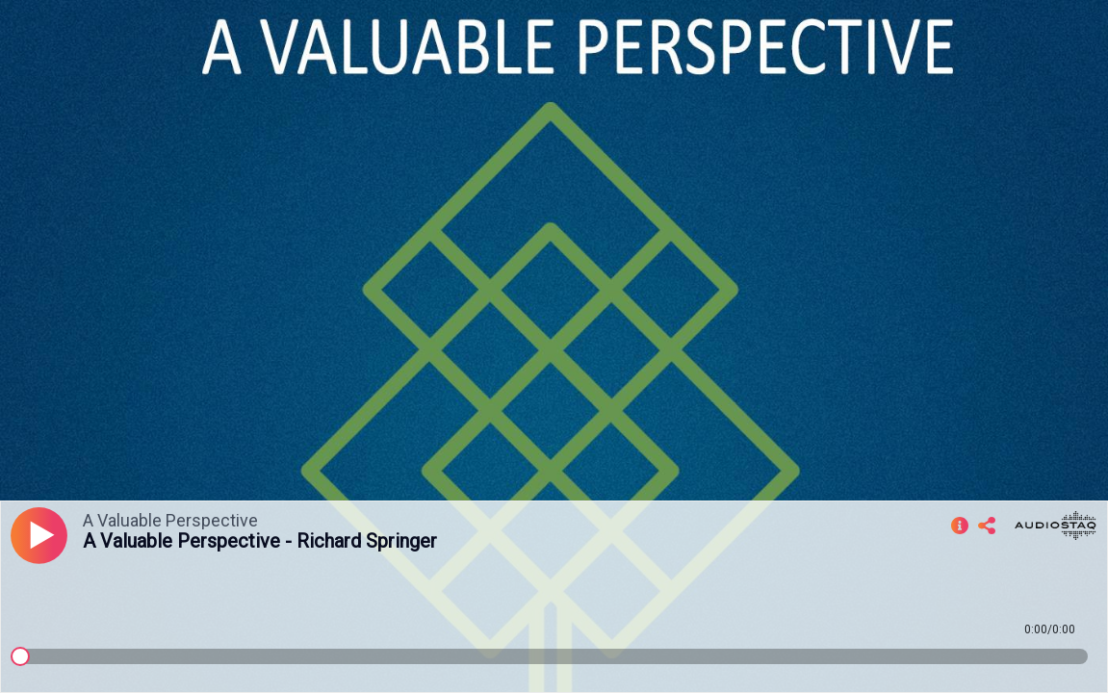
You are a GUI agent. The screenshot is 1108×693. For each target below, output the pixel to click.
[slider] (20, 656)
